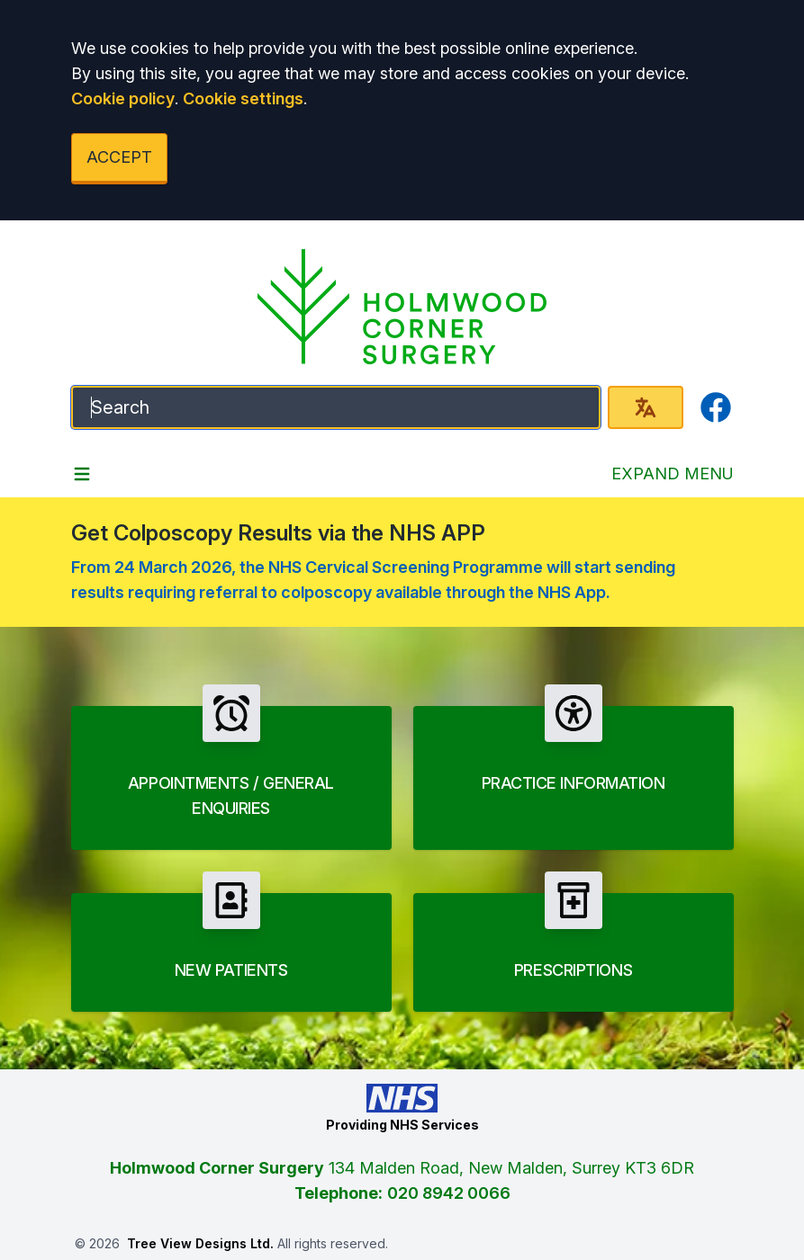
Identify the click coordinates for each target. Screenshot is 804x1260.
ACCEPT (119, 156)
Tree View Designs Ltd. (200, 1243)
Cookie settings (243, 98)
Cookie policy (123, 98)
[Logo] (402, 307)
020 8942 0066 (448, 1193)
